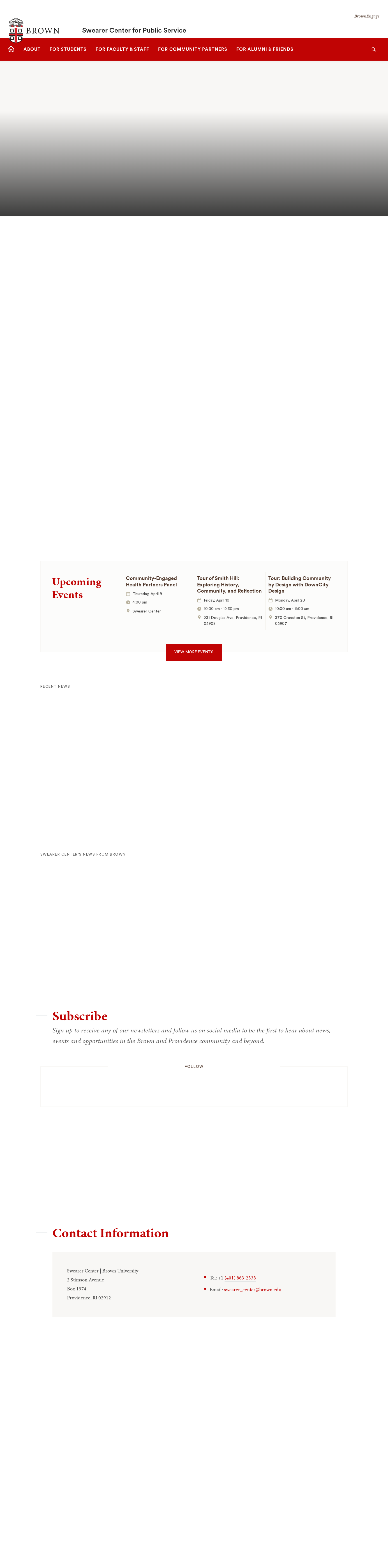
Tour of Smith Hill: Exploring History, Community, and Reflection (229, 584)
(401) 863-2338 (240, 1277)
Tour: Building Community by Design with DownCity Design (299, 584)
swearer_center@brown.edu (252, 1289)
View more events (194, 652)
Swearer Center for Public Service (134, 19)
